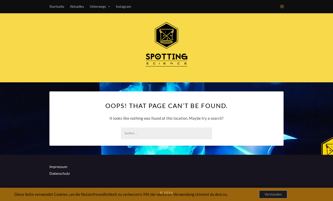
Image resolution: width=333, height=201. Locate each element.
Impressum (58, 166)
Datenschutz (59, 173)
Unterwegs (98, 6)
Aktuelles (77, 6)
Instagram (123, 6)
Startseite (56, 6)
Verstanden (273, 194)
